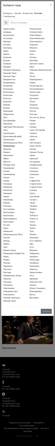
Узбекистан (9, 16)
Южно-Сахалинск (37, 288)
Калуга (6, 177)
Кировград (8, 199)
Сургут (32, 193)
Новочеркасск (36, 41)
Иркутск (7, 161)
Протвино (34, 98)
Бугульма (7, 57)
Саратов (33, 136)
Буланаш (7, 63)
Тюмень (33, 234)
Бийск (5, 51)
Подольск (34, 95)
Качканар (7, 183)
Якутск (32, 294)
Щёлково (34, 278)
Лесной (6, 237)
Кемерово (7, 187)
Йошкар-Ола (9, 164)
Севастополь (35, 145)
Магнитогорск (9, 250)
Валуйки (7, 66)
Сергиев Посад (36, 152)
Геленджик (8, 111)
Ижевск (6, 152)
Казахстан (28, 13)
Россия (38, 13)
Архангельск (8, 35)
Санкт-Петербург (37, 130)
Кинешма (7, 193)
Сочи (32, 177)
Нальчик (7, 278)
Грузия (17, 13)
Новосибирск (36, 35)
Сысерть (33, 199)
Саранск (33, 133)
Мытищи (7, 272)
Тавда (32, 202)
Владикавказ (9, 82)
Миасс (6, 256)
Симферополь (36, 164)
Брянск (6, 54)
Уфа (31, 244)
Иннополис (8, 155)
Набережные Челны (12, 275)
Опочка (33, 57)
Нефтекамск (9, 288)
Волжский (7, 95)
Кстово (6, 225)
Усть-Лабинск (36, 240)
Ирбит (6, 158)
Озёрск (33, 51)
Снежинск (34, 171)
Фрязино (33, 250)
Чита (32, 275)
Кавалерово (8, 168)
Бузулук (6, 60)
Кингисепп (8, 190)
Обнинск (33, 47)
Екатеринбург (9, 120)
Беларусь (8, 13)
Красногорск (9, 212)
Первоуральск (36, 79)
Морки (6, 259)
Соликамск (34, 174)
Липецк (6, 240)
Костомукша (9, 209)
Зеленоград (9, 145)
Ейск (5, 117)
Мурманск (7, 266)
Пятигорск (34, 107)
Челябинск (34, 262)
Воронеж (7, 101)
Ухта (32, 247)
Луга (5, 247)
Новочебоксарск (37, 38)
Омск (32, 54)
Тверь (32, 212)
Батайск (7, 44)
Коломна (7, 206)
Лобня (6, 244)
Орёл (32, 66)
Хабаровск (34, 253)
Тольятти (34, 218)
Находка (7, 281)
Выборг (6, 104)
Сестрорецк (35, 161)
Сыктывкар (34, 196)
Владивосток (9, 79)
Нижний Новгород (11, 297)
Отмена (46, 311)
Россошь (33, 114)
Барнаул (7, 41)
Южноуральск (36, 291)
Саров (32, 139)
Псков (32, 101)
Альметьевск (9, 28)
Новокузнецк (35, 28)
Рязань (33, 120)
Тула (32, 231)
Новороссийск (36, 32)
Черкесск (34, 269)
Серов (32, 155)
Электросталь (36, 281)
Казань (6, 171)
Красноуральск (10, 218)
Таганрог (33, 206)
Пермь (32, 82)
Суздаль (33, 190)
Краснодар (8, 215)
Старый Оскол (36, 187)
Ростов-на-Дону (37, 117)
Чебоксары (34, 259)
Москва (6, 262)
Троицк (33, 225)
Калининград (9, 174)
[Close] (51, 5)
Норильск (34, 44)
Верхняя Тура (9, 76)
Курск (5, 228)
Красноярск (8, 221)
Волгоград (8, 89)
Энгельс (33, 285)
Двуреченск (8, 114)
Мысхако (7, 269)
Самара (33, 126)
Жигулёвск (8, 123)
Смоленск (34, 168)
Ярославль (34, 297)
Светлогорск (35, 142)
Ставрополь (35, 180)
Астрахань (8, 38)
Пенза (32, 76)
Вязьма (6, 107)
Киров (6, 196)
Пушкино (34, 104)
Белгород (7, 47)
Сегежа (33, 149)
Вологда (7, 98)
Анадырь (7, 32)
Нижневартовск (10, 291)
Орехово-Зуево (37, 63)
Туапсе (33, 228)
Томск (32, 221)
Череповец (34, 266)
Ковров (6, 202)
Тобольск (34, 215)
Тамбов (33, 209)
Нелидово (8, 285)
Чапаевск (34, 256)
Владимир (8, 85)
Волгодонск (8, 92)
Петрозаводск (36, 85)
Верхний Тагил (9, 73)
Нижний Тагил (9, 300)
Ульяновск (34, 237)
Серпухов (34, 158)
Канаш (6, 180)
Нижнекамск (9, 294)
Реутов (33, 111)
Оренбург (34, 60)
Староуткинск (36, 183)
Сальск (33, 123)
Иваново (7, 149)
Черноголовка (36, 272)
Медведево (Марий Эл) (13, 253)
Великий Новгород (11, 70)
